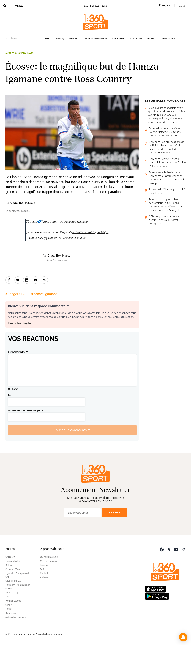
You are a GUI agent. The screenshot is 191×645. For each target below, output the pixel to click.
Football (44, 38)
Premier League (13, 601)
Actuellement (12, 38)
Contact (44, 573)
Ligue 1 (8, 609)
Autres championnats (19, 53)
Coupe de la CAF (13, 581)
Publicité (44, 565)
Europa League (12, 592)
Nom (11, 395)
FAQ (42, 569)
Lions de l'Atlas (12, 561)
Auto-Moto (136, 38)
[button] (183, 637)
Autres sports (167, 38)
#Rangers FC (15, 294)
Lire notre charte (19, 323)
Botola (8, 565)
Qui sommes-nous (49, 557)
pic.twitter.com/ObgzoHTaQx (90, 232)
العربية (182, 5)
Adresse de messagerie (25, 410)
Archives (44, 577)
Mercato (73, 38)
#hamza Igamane (44, 294)
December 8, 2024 (75, 238)
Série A (8, 605)
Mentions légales (48, 561)
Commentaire (18, 352)
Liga (7, 596)
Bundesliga (11, 613)
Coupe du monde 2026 (95, 38)
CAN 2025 (59, 38)
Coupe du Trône (13, 569)
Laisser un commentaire (72, 430)
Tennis (150, 38)
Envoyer (114, 512)
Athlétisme (118, 38)
